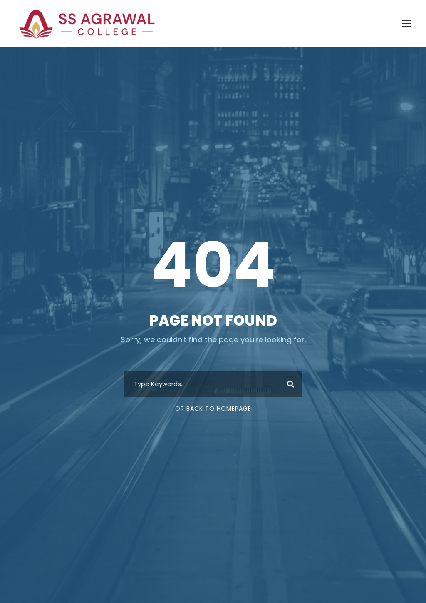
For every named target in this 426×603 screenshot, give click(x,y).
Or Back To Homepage (213, 408)
